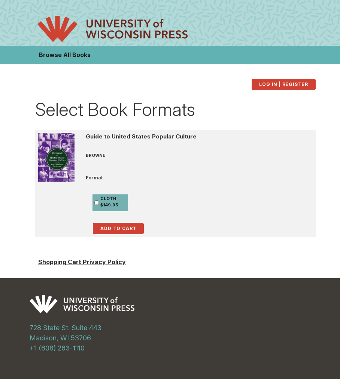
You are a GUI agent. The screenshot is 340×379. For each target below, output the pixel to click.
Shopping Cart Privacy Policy (82, 262)
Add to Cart (118, 228)
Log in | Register (283, 84)
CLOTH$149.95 (109, 202)
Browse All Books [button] (65, 55)
